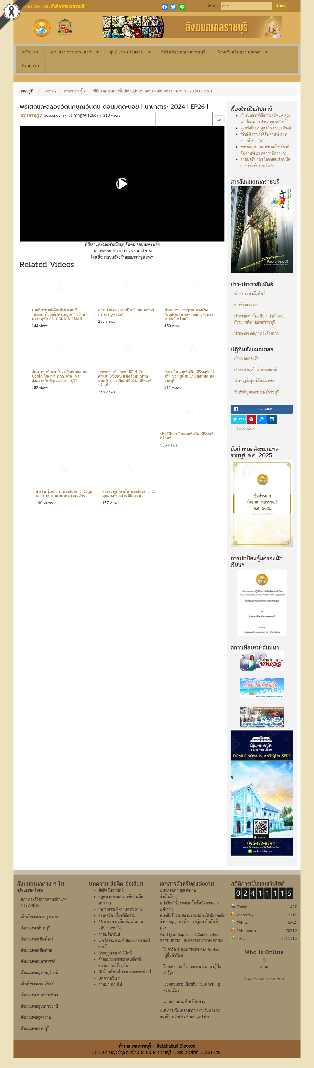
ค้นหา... (214, 5)
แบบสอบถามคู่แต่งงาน (178, 890)
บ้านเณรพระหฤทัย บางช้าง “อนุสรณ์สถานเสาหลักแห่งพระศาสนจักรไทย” (188, 314)
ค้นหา (280, 6)
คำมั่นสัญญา (170, 896)
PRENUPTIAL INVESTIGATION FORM (191, 940)
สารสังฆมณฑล (246, 304)
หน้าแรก (30, 52)
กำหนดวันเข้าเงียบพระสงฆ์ (255, 369)
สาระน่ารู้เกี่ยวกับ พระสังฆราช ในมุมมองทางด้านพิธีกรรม (128, 493)
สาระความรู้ (30, 115)
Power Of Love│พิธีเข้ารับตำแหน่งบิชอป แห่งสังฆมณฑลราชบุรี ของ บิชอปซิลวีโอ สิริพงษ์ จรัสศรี (125, 378)
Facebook (246, 428)
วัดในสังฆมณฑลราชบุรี (183, 52)
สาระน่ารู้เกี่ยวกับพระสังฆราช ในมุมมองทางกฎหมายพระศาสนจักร (64, 493)
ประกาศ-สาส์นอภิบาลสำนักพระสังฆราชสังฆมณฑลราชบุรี (259, 319)
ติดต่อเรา (30, 66)
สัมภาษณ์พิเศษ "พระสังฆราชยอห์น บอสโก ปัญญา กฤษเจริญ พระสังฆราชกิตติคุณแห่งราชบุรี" (59, 376)
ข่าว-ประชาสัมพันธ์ (249, 293)
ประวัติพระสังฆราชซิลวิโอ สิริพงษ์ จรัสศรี (187, 436)
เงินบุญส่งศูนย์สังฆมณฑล (254, 380)
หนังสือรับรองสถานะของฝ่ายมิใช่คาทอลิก (192, 915)
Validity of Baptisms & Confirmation (189, 934)
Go (219, 119)
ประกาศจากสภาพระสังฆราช (256, 333)
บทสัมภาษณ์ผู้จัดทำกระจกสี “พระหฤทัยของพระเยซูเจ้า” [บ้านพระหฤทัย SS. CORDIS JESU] (58, 314)
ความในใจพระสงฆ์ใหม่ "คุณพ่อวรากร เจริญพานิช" (126, 312)
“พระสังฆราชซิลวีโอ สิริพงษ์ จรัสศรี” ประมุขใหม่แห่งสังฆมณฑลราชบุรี (190, 376)
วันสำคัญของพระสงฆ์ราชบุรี (256, 391)
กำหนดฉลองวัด (246, 358)
